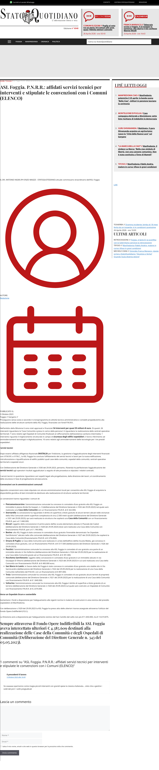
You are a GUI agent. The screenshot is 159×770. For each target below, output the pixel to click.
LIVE (115, 185)
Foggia (8, 81)
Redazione (4, 298)
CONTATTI (106, 2)
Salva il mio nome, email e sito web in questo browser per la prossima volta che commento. (38, 746)
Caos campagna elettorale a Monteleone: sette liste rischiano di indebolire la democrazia (137, 116)
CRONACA (45, 41)
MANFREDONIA (31, 41)
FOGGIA (19, 41)
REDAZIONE (143, 2)
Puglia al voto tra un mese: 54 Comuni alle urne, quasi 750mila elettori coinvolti (99, 27)
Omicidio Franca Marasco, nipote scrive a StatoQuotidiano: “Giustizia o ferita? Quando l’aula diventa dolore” (136, 254)
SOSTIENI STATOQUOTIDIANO (124, 2)
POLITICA (56, 41)
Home (2, 81)
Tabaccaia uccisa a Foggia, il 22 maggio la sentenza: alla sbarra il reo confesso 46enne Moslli (140, 27)
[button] (9, 42)
